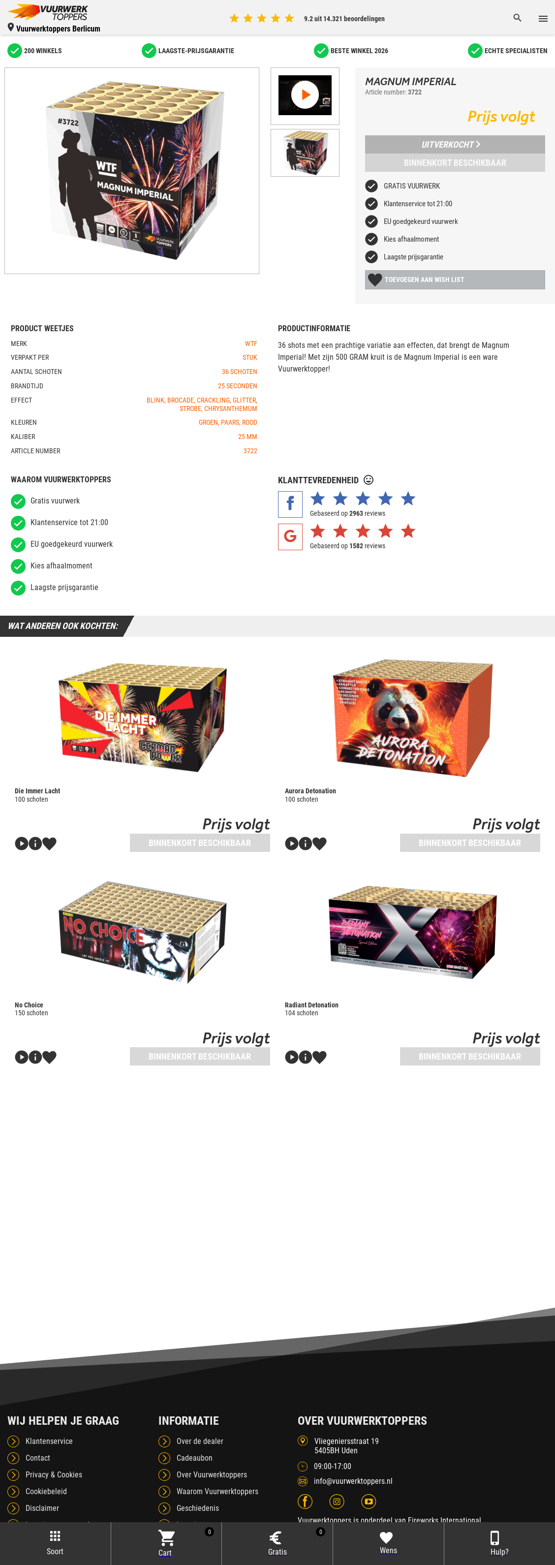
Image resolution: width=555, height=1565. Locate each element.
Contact (38, 1458)
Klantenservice (49, 1441)
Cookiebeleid (46, 1491)
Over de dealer (200, 1441)
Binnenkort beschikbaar (455, 162)
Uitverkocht (450, 144)
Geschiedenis (198, 1508)
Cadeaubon (195, 1458)
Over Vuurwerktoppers (212, 1474)
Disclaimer (42, 1508)
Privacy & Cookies (54, 1474)
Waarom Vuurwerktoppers (217, 1491)
